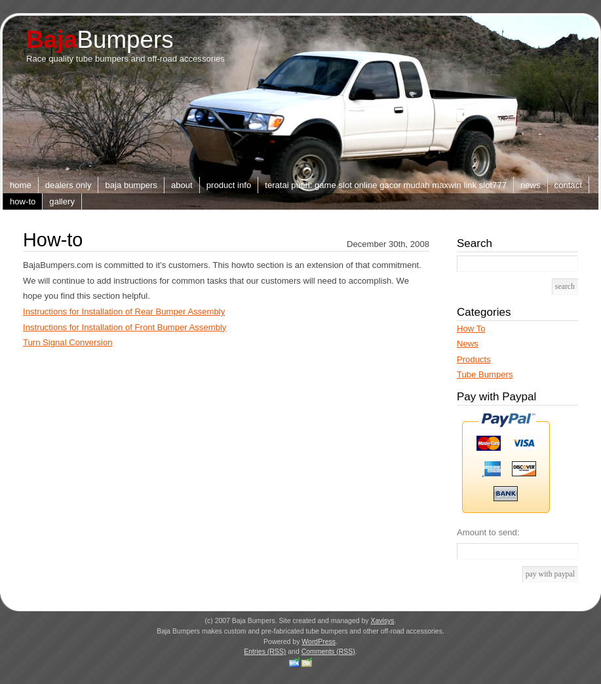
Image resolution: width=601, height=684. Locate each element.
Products (474, 359)
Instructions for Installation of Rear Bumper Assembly (124, 311)
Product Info (229, 185)
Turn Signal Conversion (68, 342)
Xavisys (382, 620)
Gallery (62, 201)
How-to (22, 201)
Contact (568, 185)
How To (471, 328)
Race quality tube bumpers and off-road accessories (125, 59)
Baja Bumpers (131, 185)
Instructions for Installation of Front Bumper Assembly (124, 327)
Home (20, 185)
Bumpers (100, 39)
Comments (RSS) (328, 651)
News (530, 185)
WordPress (318, 641)
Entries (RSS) (265, 651)
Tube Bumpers (485, 374)
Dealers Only (68, 185)
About (182, 185)
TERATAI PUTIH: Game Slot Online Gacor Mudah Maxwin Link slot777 (386, 185)
